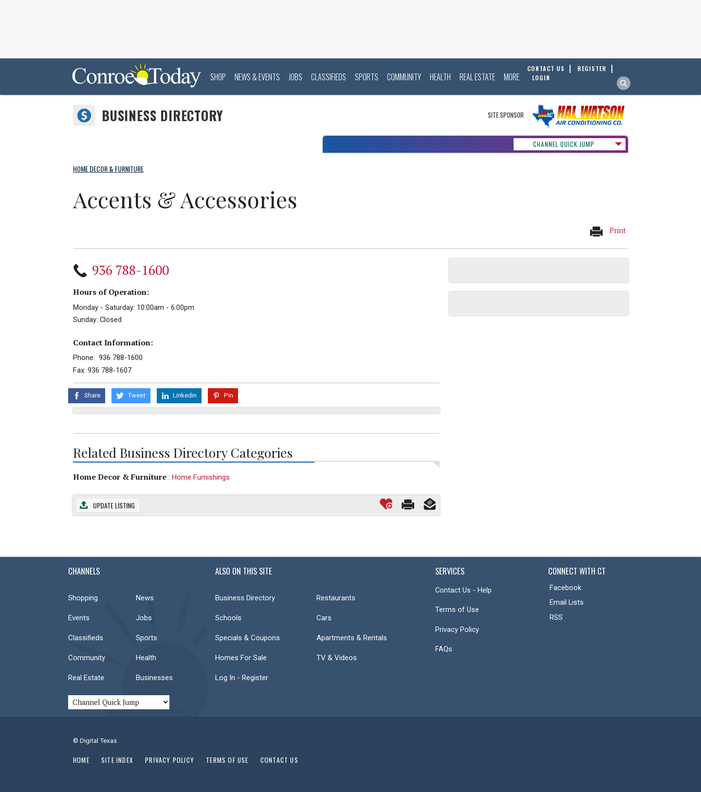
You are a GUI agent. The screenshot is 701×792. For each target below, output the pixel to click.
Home (81, 760)
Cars (324, 617)
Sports (366, 77)
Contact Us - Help (463, 590)
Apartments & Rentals (351, 637)
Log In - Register (241, 677)
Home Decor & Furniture (119, 476)
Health (440, 77)
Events (79, 617)
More (511, 77)
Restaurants (335, 598)
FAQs (443, 649)
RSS (556, 617)
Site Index (117, 760)
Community (404, 77)
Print (607, 231)
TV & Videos (336, 657)
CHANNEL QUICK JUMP (563, 144)
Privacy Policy (457, 629)
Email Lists (567, 602)
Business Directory (162, 115)
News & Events (257, 77)
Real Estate (477, 77)
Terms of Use (457, 609)
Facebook (565, 587)
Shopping (83, 598)
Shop (218, 77)
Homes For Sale (241, 657)
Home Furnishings (201, 477)
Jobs (295, 77)
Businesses (154, 677)
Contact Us (279, 760)
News (145, 598)
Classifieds (328, 77)
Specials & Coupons (247, 637)
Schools (228, 617)
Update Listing (114, 505)
